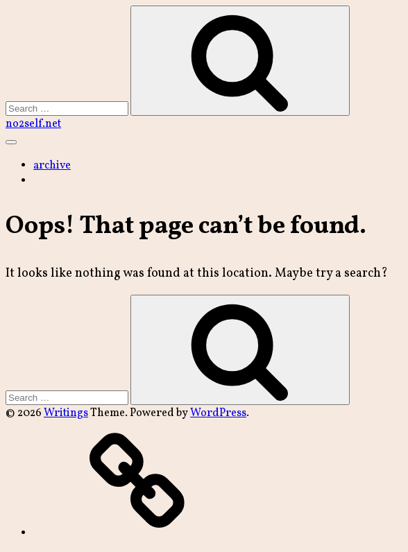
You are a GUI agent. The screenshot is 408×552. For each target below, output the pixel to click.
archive (52, 165)
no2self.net (33, 124)
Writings (66, 413)
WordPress (218, 413)
